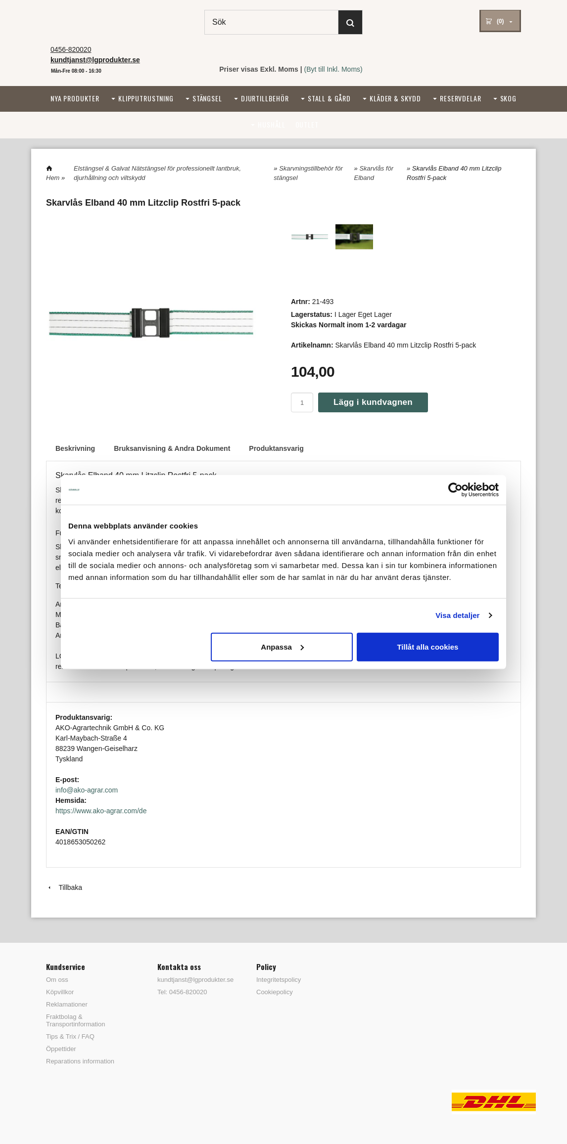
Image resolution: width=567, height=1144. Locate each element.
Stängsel (207, 98)
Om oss (57, 979)
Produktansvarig (276, 448)
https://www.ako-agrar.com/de (100, 811)
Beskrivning (75, 448)
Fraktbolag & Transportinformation (75, 1020)
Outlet (307, 124)
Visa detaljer (457, 615)
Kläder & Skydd (395, 98)
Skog (508, 98)
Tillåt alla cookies (427, 646)
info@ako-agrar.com (86, 790)
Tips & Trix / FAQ (70, 1036)
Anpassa (282, 646)
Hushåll (271, 124)
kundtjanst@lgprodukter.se (192, 979)
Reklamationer (67, 1004)
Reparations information (80, 1061)
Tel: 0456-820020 (182, 992)
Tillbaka (64, 887)
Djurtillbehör (265, 98)
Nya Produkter (74, 98)
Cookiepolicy (274, 992)
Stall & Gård (329, 98)
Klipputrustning (146, 98)
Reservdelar (460, 98)
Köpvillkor (60, 992)
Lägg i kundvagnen (373, 402)
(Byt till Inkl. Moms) (333, 69)
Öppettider (61, 1049)
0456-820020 (71, 49)
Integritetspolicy (278, 979)
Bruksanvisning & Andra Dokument (172, 448)
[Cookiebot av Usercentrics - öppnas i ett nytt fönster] (455, 490)
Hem (52, 177)
